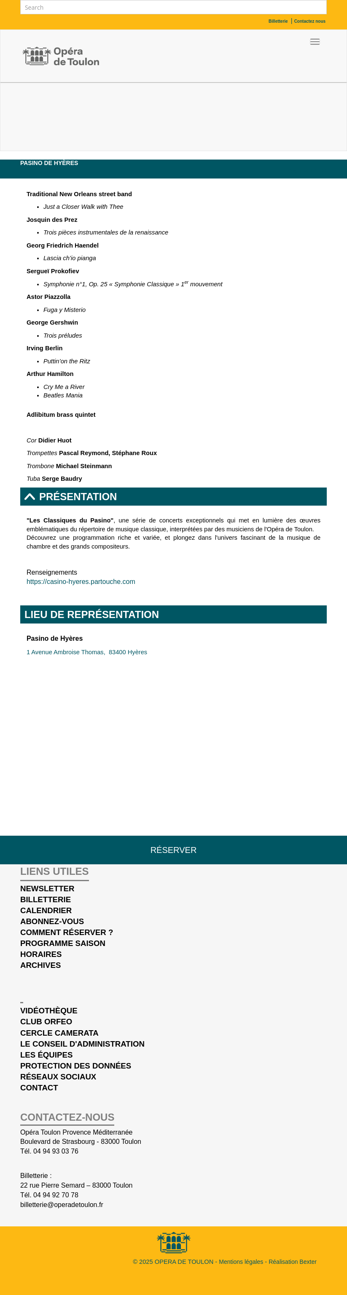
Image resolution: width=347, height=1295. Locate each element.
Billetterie (45, 899)
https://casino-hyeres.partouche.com (81, 581)
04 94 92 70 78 (55, 1195)
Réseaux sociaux (58, 1076)
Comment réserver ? (66, 932)
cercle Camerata (59, 1033)
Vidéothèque (49, 1010)
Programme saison (62, 943)
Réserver (174, 850)
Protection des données (75, 1065)
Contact (39, 1087)
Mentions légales (242, 1261)
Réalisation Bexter (293, 1261)
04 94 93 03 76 (55, 1151)
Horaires (41, 954)
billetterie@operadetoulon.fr (61, 1204)
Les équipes (46, 1054)
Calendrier (307, 171)
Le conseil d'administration (82, 1043)
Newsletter (47, 888)
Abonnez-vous (52, 921)
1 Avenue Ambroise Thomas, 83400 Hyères (87, 652)
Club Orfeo (46, 1021)
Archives (40, 965)
